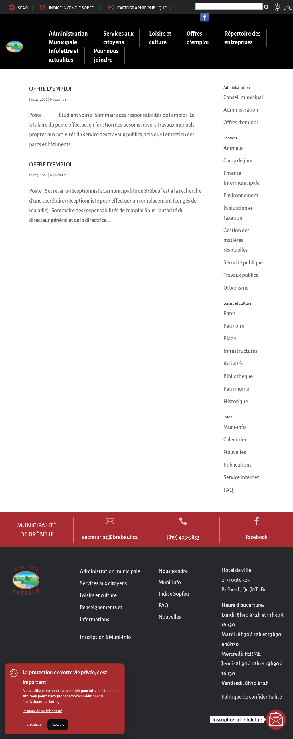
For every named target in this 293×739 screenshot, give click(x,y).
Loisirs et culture (160, 38)
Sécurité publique (243, 263)
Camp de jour (238, 161)
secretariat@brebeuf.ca (110, 537)
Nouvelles (58, 99)
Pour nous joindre (106, 55)
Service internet (241, 477)
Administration (240, 110)
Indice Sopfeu (174, 594)
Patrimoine (236, 389)
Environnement (240, 195)
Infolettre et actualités (63, 55)
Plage (229, 338)
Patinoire (233, 326)
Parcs (229, 313)
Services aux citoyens (118, 38)
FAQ (228, 490)
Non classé (58, 175)
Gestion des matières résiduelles (236, 240)
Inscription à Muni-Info (105, 637)
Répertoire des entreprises (242, 38)
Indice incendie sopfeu (70, 8)
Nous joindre (173, 571)
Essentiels (33, 724)
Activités (233, 364)
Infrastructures (240, 351)
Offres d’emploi (198, 38)
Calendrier (235, 440)
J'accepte (57, 724)
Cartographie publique (139, 8)
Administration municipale (110, 571)
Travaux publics (240, 275)
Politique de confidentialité (42, 711)
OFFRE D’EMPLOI (50, 88)
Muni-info (234, 427)
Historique (235, 401)
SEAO (18, 8)
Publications (237, 465)
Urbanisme (235, 288)
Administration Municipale (68, 38)
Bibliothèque (238, 376)
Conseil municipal (243, 97)
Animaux (233, 148)
